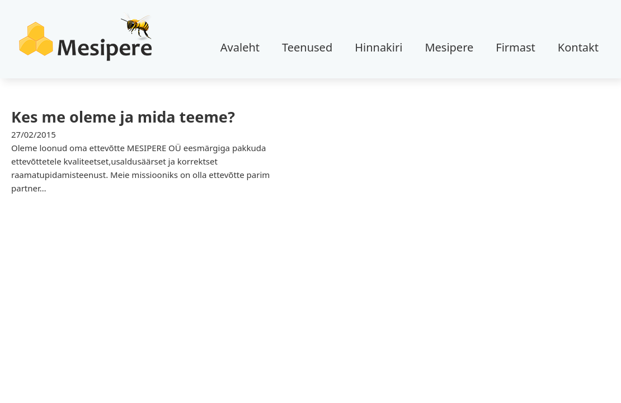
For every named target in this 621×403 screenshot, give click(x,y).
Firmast (515, 47)
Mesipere (449, 47)
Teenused (307, 47)
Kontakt (578, 47)
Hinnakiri (378, 47)
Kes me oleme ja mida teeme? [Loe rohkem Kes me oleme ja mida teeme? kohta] (123, 116)
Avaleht (240, 47)
